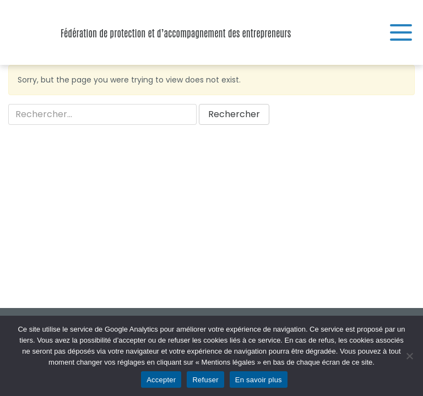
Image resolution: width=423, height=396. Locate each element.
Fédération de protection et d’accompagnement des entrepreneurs (27, 32)
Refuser (205, 380)
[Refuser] (409, 355)
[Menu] (401, 32)
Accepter (161, 380)
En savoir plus (258, 380)
